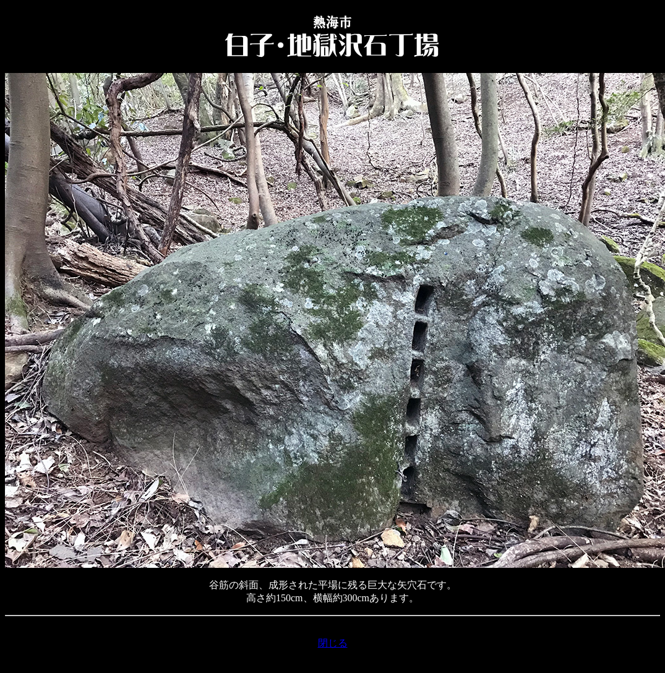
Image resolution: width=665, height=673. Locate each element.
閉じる (333, 643)
